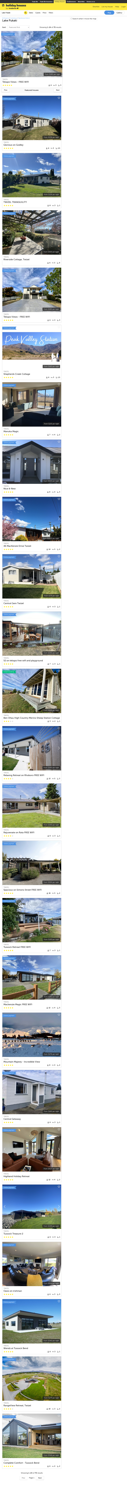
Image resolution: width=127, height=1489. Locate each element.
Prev (5, 90)
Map (109, 13)
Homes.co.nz (91, 1)
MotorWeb (81, 1)
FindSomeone (71, 1)
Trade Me (35, 1)
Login (123, 7)
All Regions (5, 18)
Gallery (119, 13)
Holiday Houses (60, 1)
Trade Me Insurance (46, 1)
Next (58, 90)
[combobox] (14, 12)
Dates (31, 13)
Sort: (4, 27)
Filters (51, 13)
